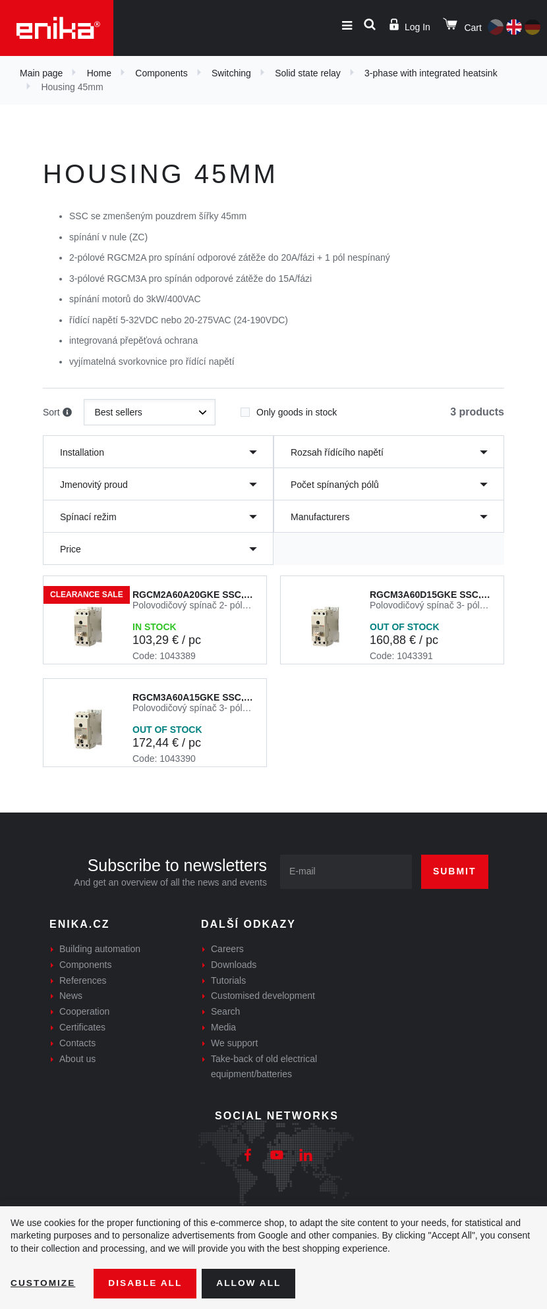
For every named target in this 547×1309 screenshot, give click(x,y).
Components (161, 73)
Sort (57, 413)
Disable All (147, 1283)
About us (77, 1059)
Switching (231, 73)
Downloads (233, 964)
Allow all (252, 1283)
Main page (41, 73)
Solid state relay (308, 73)
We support (234, 1043)
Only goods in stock (289, 408)
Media (223, 1027)
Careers (227, 949)
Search (225, 1011)
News (70, 995)
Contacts (77, 1043)
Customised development (263, 995)
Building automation (99, 949)
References (83, 980)
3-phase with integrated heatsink (431, 73)
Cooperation (84, 1011)
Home (99, 73)
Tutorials (228, 980)
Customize (43, 1283)
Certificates (82, 1027)
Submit (454, 871)
